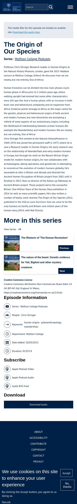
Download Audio (38, 413)
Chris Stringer (28, 324)
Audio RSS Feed (20, 395)
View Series (10, 238)
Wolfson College (34, 343)
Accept (66, 473)
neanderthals (31, 335)
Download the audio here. (26, 41)
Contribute (38, 453)
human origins (31, 331)
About (38, 441)
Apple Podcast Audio (23, 386)
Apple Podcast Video (23, 378)
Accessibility (38, 447)
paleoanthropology (51, 331)
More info (6, 502)
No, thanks (67, 485)
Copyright (38, 459)
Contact (38, 464)
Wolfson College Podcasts (32, 68)
